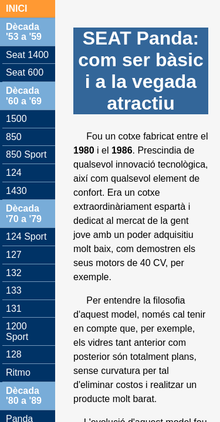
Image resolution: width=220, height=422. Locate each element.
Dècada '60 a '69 (24, 96)
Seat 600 (24, 72)
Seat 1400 (27, 55)
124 (14, 173)
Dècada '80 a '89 (24, 396)
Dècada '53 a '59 (24, 32)
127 (14, 255)
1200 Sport (17, 331)
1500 (16, 119)
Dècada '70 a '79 (24, 213)
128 (14, 354)
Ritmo (18, 372)
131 (14, 309)
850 (14, 137)
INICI (16, 8)
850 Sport (26, 154)
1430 (16, 191)
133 (14, 290)
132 (14, 273)
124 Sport (26, 236)
